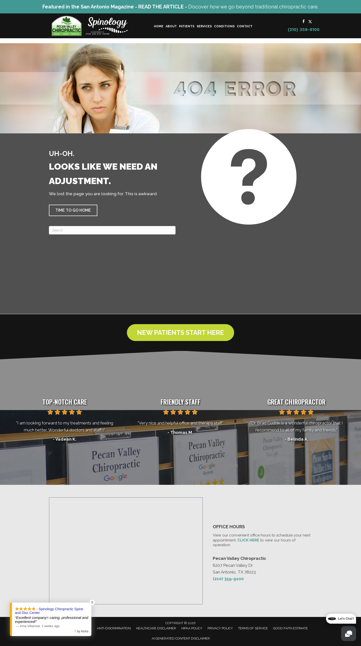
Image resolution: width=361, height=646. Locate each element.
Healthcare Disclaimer (156, 628)
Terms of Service (253, 628)
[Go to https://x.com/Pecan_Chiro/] (310, 21)
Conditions (224, 26)
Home (158, 26)
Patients (186, 26)
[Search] (112, 230)
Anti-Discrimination (114, 628)
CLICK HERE (248, 540)
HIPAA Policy (191, 628)
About (171, 26)
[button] (73, 210)
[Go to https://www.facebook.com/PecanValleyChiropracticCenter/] (304, 21)
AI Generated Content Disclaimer (181, 638)
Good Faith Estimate (290, 628)
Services (204, 26)
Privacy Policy (220, 628)
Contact (245, 26)
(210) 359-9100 (304, 29)
